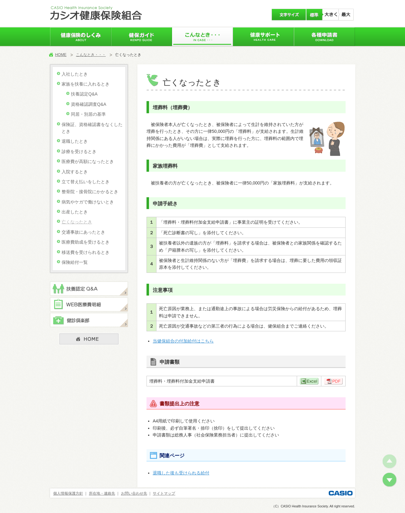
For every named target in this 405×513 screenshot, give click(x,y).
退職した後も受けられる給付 (181, 472)
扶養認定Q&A (84, 93)
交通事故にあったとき (83, 232)
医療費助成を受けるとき (85, 242)
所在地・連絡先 (102, 493)
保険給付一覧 (75, 262)
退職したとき (75, 141)
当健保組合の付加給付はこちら (183, 340)
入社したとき (75, 74)
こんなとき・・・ (91, 55)
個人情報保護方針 (68, 493)
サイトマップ (164, 493)
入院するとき (75, 171)
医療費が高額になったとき (88, 161)
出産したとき (75, 211)
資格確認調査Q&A (88, 104)
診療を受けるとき (79, 151)
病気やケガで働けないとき (88, 201)
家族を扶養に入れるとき (85, 84)
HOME (61, 55)
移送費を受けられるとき (85, 252)
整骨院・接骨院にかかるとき (90, 191)
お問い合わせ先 (134, 493)
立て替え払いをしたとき (85, 181)
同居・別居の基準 (88, 114)
